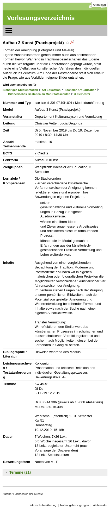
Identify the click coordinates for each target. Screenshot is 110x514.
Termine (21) (20, 472)
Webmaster (100, 505)
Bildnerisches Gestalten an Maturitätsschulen (39, 94)
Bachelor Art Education (80, 89)
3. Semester (82, 94)
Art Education (51, 89)
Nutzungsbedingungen (74, 505)
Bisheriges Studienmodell (20, 89)
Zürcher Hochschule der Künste (23, 494)
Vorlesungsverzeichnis (41, 17)
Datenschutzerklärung (42, 505)
